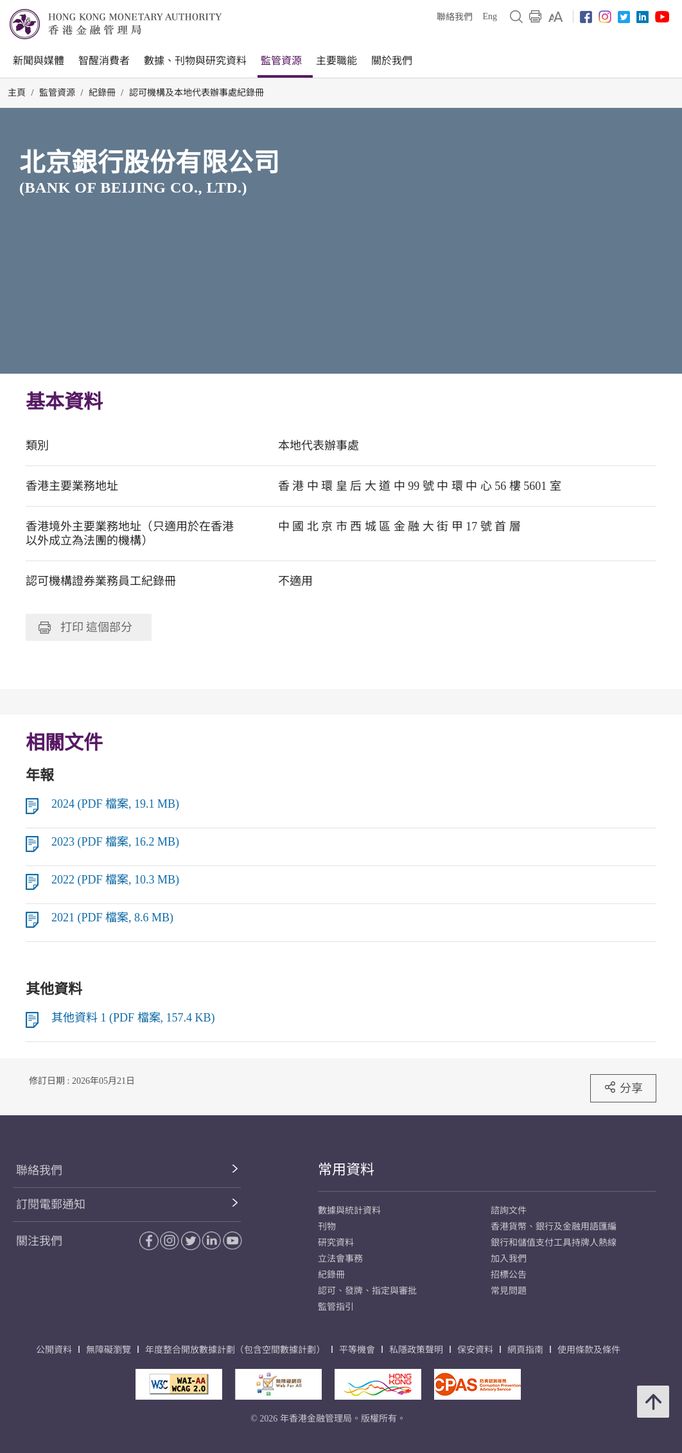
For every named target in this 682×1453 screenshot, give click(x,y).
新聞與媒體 (38, 60)
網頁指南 (525, 1350)
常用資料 (346, 1170)
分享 (623, 1088)
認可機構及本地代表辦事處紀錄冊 (196, 93)
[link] (555, 16)
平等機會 (357, 1350)
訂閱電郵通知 (50, 1204)
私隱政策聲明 (416, 1350)
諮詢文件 (509, 1210)
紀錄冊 (102, 93)
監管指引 (336, 1307)
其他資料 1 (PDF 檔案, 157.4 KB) (133, 1017)
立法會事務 (340, 1259)
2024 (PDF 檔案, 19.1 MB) (115, 803)
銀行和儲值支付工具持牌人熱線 (553, 1243)
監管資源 (281, 60)
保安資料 (475, 1350)
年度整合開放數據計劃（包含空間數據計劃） (235, 1350)
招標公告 (509, 1275)
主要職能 (336, 60)
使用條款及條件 (588, 1350)
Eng (489, 16)
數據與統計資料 (349, 1210)
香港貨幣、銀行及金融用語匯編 (553, 1226)
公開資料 (54, 1350)
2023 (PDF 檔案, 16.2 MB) (115, 841)
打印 (85, 627)
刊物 (327, 1226)
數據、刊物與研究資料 (195, 60)
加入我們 (509, 1259)
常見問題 (509, 1291)
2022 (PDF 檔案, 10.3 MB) (115, 879)
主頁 (17, 93)
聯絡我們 (455, 17)
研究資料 (336, 1243)
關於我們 (391, 60)
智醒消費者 (104, 60)
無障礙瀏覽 (108, 1350)
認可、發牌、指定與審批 (367, 1291)
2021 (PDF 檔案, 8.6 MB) (112, 917)
